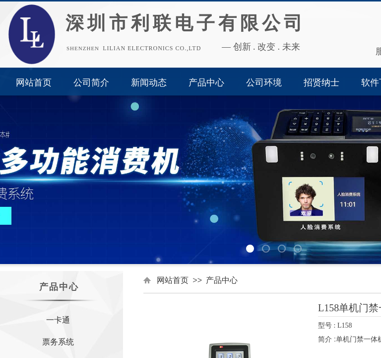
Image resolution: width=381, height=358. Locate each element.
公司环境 (264, 83)
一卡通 (58, 320)
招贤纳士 (321, 83)
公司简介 (91, 83)
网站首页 (34, 83)
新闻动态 (149, 83)
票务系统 (58, 342)
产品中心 (206, 83)
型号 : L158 (335, 325)
